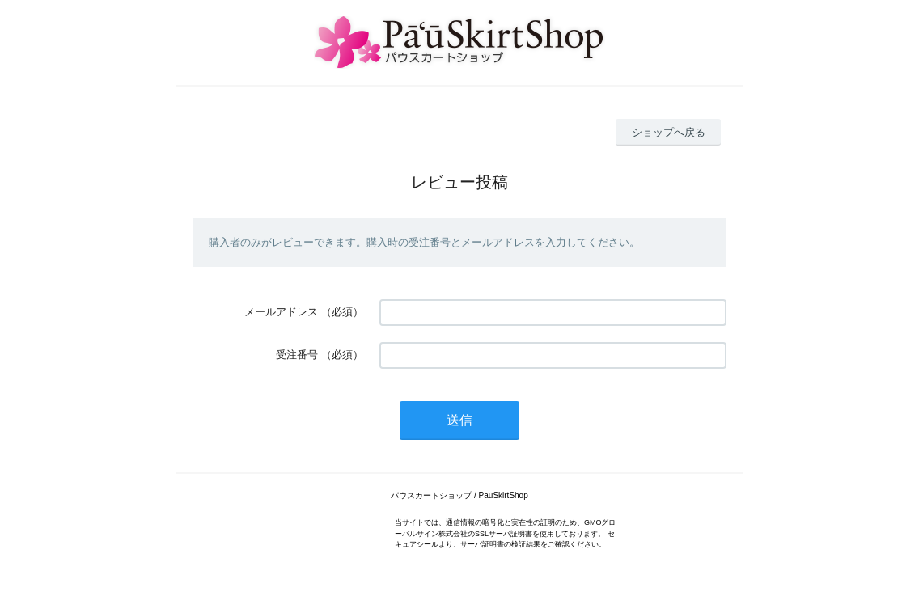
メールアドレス (281, 312)
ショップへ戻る (668, 132)
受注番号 (297, 355)
